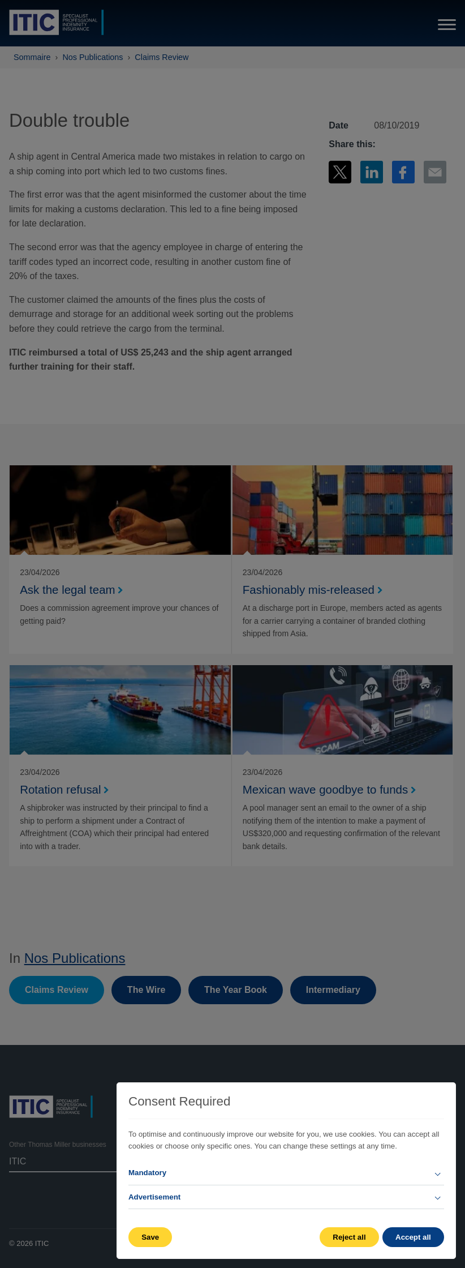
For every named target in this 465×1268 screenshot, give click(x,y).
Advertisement (154, 1197)
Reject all (347, 1237)
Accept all (413, 1237)
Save (150, 1237)
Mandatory (147, 1172)
